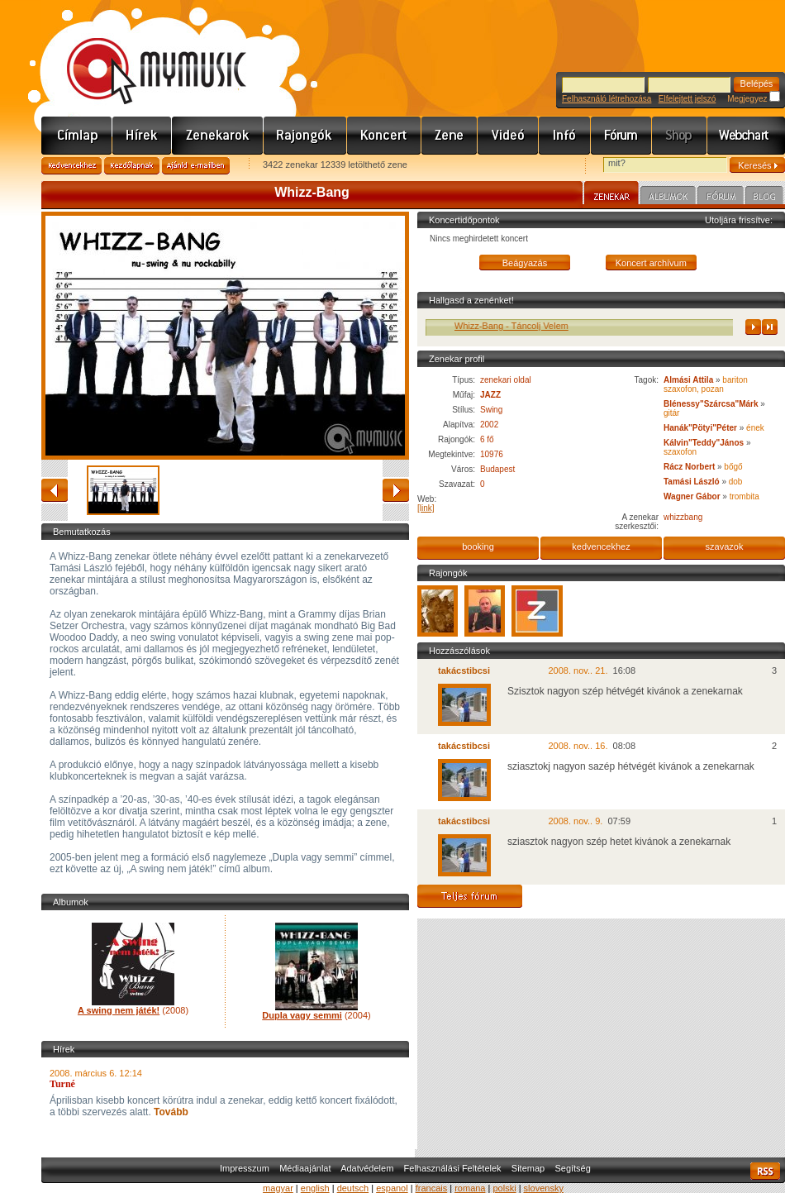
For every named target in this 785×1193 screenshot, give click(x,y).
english (315, 1188)
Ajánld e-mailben (196, 165)
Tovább (169, 1112)
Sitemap (528, 1168)
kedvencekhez (601, 546)
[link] (426, 508)
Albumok (668, 197)
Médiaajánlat (305, 1168)
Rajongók (305, 136)
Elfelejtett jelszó (687, 98)
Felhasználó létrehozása (606, 98)
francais (432, 1188)
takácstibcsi (464, 670)
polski (504, 1188)
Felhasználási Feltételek (453, 1168)
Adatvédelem (366, 1168)
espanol (392, 1188)
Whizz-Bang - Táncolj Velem (521, 326)
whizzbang (683, 517)
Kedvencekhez (71, 165)
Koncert (384, 136)
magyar (278, 1188)
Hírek (142, 136)
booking (478, 546)
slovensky (544, 1188)
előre (396, 490)
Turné (62, 1084)
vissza (54, 490)
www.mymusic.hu (142, 53)
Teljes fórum (469, 896)
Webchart (746, 136)
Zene (449, 136)
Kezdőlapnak (131, 165)
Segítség (572, 1168)
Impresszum (244, 1168)
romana (469, 1188)
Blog (764, 197)
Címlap (76, 136)
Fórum (621, 136)
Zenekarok (218, 136)
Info (565, 136)
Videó (508, 136)
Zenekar (611, 195)
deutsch (353, 1188)
